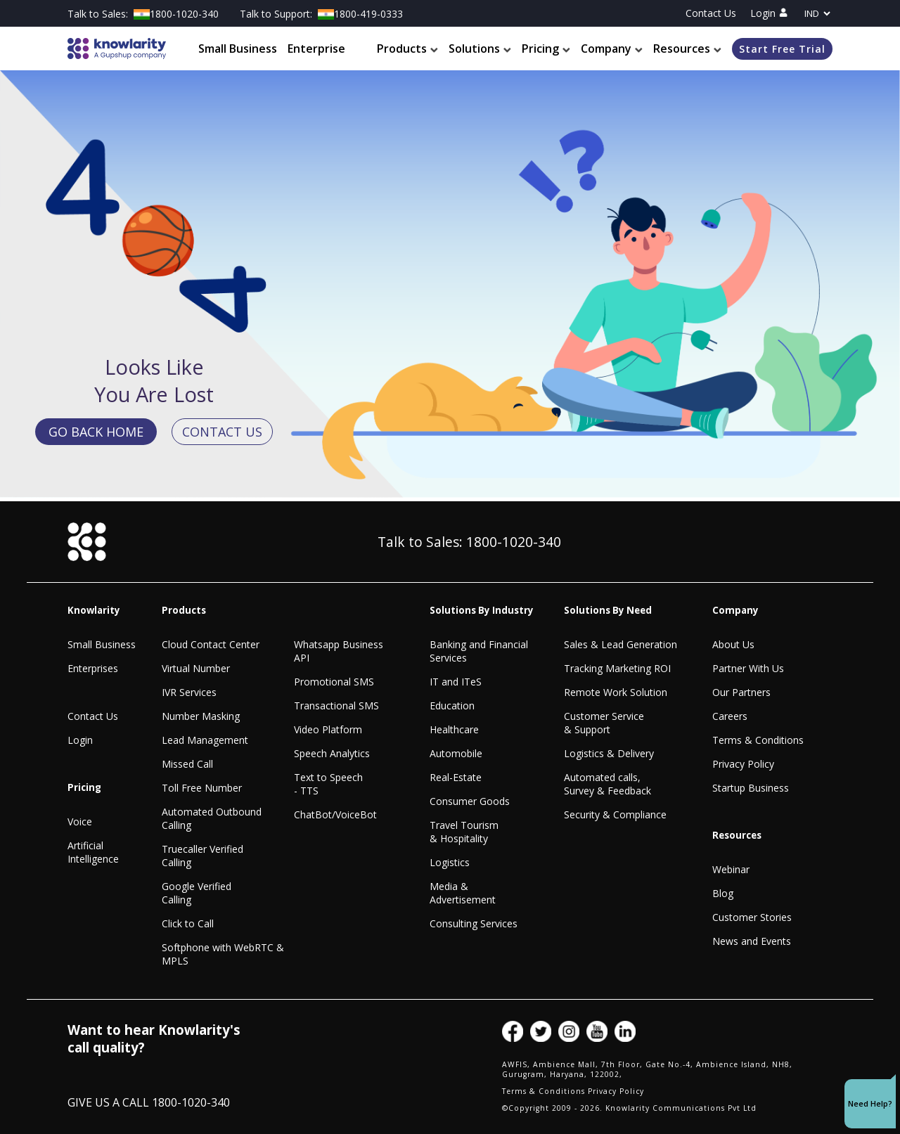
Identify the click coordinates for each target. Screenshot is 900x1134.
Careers (729, 716)
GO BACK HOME (96, 431)
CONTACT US (222, 431)
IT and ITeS (456, 681)
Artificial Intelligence (93, 852)
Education (452, 705)
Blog (722, 893)
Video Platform (328, 729)
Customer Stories (752, 917)
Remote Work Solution (615, 692)
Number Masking (201, 716)
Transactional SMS (336, 705)
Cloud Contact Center (210, 644)
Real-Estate (456, 777)
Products (407, 49)
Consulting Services (474, 923)
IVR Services (189, 692)
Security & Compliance (615, 814)
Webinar (731, 869)
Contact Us (711, 13)
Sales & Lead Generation (620, 644)
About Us (733, 644)
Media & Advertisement (463, 893)
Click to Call (188, 923)
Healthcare (454, 729)
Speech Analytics (332, 753)
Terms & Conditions (758, 740)
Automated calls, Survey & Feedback (607, 784)
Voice (80, 821)
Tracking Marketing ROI (617, 668)
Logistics (450, 862)
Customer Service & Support (604, 722)
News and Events (751, 941)
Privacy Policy (743, 764)
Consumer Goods (470, 801)
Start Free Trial (782, 49)
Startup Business (750, 787)
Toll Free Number (202, 787)
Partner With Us (748, 668)
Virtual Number (196, 668)
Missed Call (187, 764)
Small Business (237, 49)
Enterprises (93, 668)
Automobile (456, 753)
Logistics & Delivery (609, 753)
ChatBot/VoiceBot (335, 814)
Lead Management (205, 740)
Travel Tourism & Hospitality (464, 831)
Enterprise (316, 49)
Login (769, 13)
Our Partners (741, 692)
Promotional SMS (334, 681)
